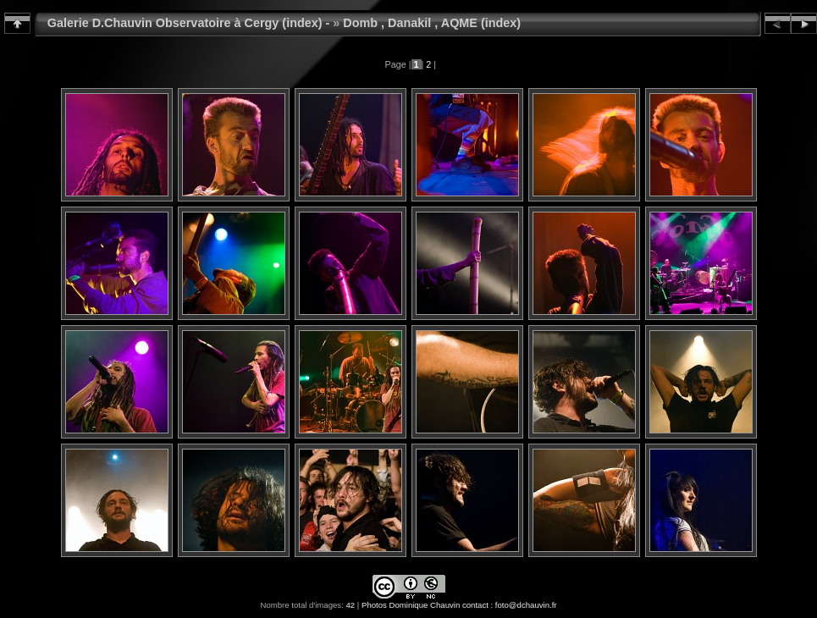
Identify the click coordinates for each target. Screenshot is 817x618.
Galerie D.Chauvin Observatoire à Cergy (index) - (188, 23)
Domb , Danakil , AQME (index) (432, 23)
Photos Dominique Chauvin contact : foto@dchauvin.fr (459, 605)
